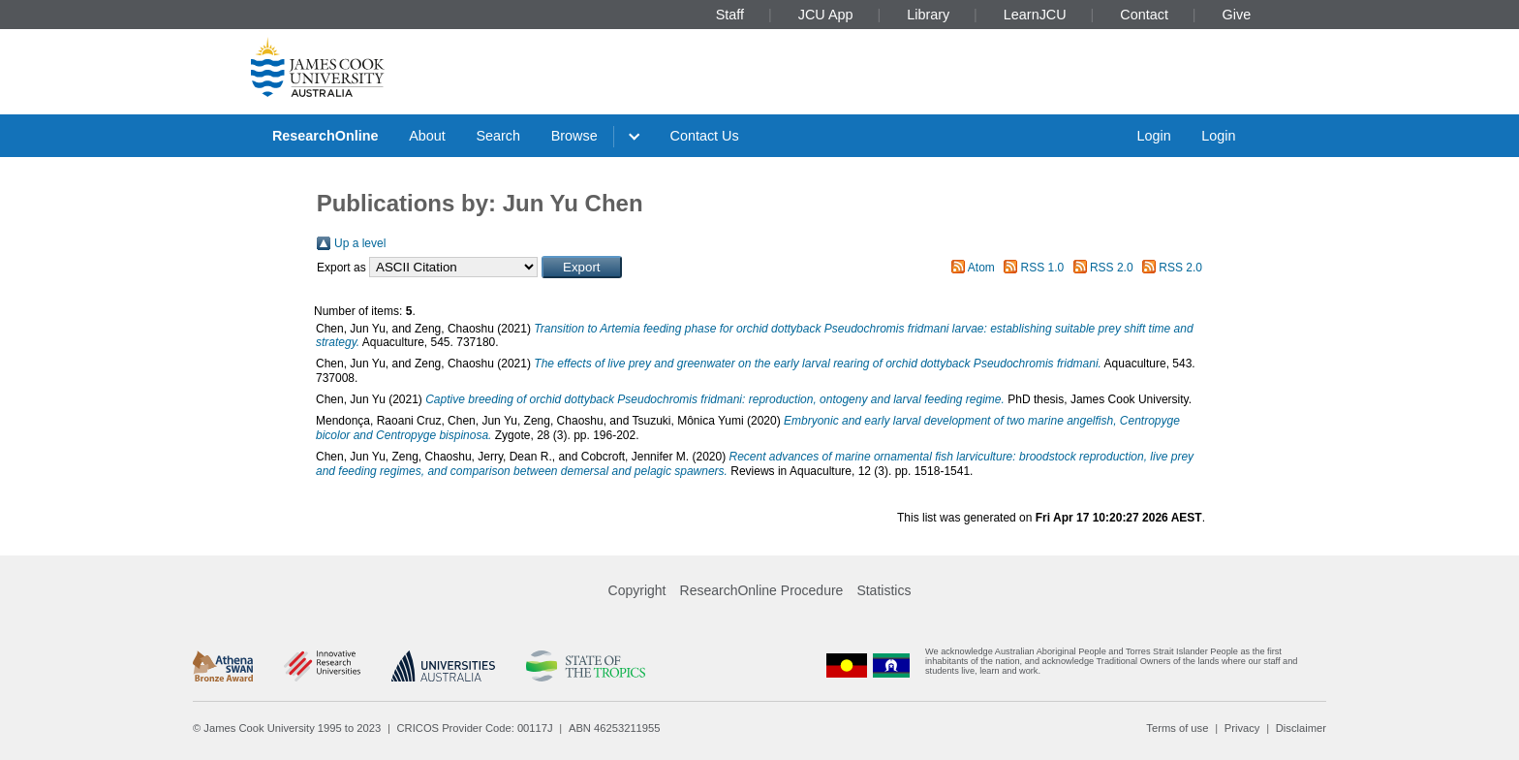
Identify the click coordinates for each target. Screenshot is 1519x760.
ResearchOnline (325, 135)
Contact (1144, 14)
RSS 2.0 (1111, 267)
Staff (730, 14)
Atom (981, 267)
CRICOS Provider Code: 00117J (475, 728)
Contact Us (704, 135)
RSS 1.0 (1043, 267)
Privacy (1242, 728)
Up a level (360, 243)
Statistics (883, 590)
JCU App (825, 14)
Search (498, 135)
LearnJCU (1035, 14)
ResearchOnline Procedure (762, 590)
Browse (574, 135)
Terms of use (1177, 728)
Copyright (637, 590)
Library (928, 14)
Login (1153, 135)
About (427, 135)
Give (1237, 14)
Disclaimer (1301, 728)
